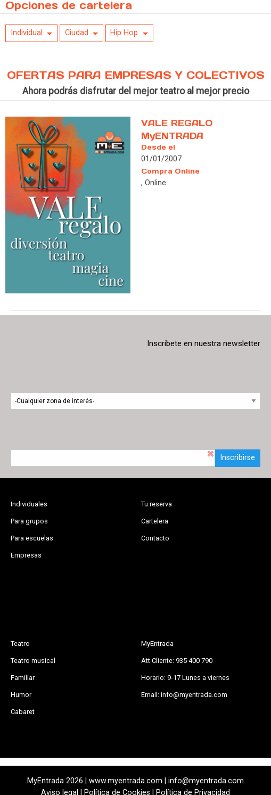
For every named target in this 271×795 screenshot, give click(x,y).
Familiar (23, 678)
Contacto (155, 538)
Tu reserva (156, 504)
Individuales (29, 504)
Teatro (20, 644)
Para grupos (29, 521)
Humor (21, 695)
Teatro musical (33, 661)
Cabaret (23, 712)
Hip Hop (124, 32)
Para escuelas (32, 538)
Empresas (26, 555)
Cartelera (154, 521)
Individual (27, 32)
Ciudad (76, 32)
